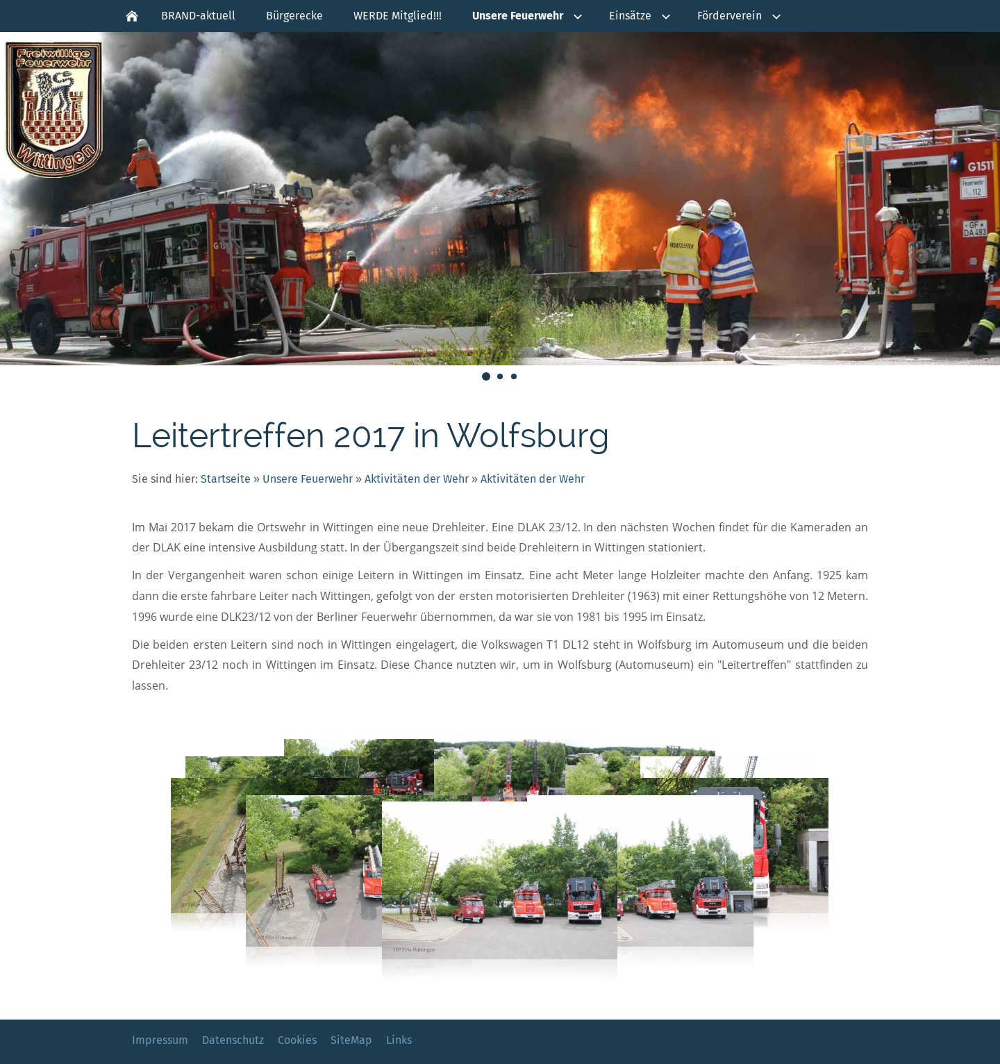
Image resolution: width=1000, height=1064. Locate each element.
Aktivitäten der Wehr (417, 478)
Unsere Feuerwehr (307, 478)
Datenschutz (233, 1040)
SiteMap (351, 1040)
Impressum (160, 1040)
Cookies (297, 1040)
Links (399, 1040)
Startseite (226, 478)
